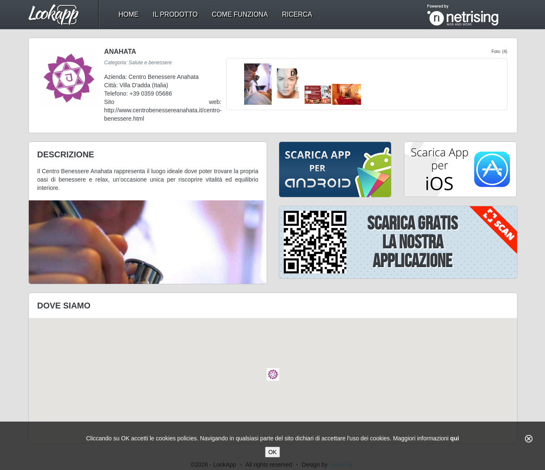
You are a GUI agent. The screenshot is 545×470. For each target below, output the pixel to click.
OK (272, 452)
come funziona (240, 14)
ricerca (297, 14)
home (129, 14)
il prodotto (175, 14)
